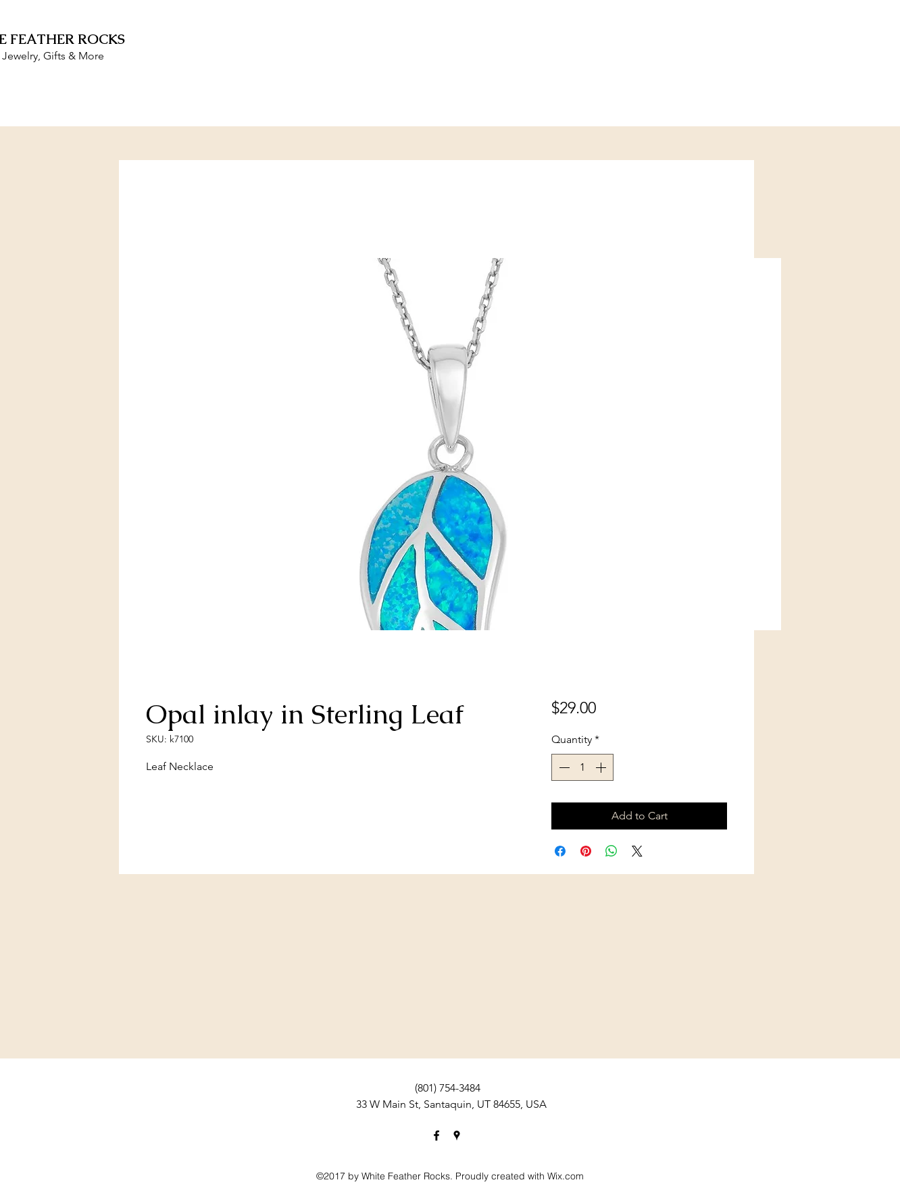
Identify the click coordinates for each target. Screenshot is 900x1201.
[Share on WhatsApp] (611, 851)
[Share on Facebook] (560, 851)
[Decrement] (562, 767)
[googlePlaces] (457, 1135)
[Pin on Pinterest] (586, 851)
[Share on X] (637, 851)
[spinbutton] (582, 767)
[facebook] (436, 1135)
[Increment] (602, 767)
